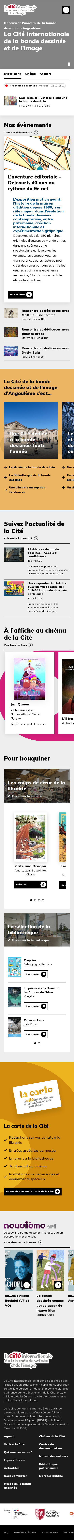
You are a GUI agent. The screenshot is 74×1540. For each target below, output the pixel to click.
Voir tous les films (15, 644)
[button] (31, 900)
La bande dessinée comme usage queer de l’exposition (50, 1303)
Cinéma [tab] (30, 73)
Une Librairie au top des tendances (27, 490)
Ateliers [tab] (46, 73)
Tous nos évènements (18, 132)
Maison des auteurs (53, 1456)
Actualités (12, 1468)
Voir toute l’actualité (18, 538)
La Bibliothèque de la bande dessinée (30, 477)
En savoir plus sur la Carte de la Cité (30, 1191)
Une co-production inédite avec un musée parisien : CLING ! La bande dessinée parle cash (47, 588)
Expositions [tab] (12, 73)
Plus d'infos (17, 294)
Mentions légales (25, 1532)
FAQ (6, 1532)
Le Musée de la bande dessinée (32, 467)
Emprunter (33, 974)
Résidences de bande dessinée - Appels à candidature (43, 552)
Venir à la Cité (14, 1444)
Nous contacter (15, 1476)
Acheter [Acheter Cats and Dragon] (21, 884)
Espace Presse (14, 1460)
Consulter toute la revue (20, 1242)
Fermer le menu (66, 10)
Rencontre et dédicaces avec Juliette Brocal (45, 331)
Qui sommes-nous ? (18, 1452)
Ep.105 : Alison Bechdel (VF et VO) (17, 1300)
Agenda (10, 1436)
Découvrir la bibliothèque (31, 940)
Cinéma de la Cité (52, 1436)
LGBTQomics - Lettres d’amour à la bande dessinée (43, 99)
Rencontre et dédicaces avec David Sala (45, 350)
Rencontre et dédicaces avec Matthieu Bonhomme (45, 313)
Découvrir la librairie (27, 796)
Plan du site (50, 1532)
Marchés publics (51, 1476)
